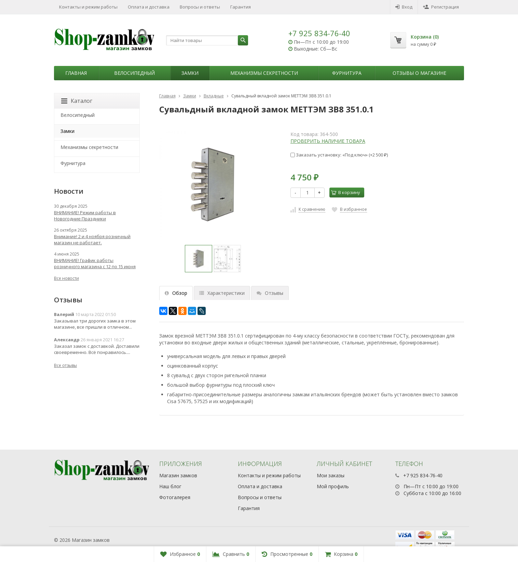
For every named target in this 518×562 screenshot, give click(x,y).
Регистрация (441, 7)
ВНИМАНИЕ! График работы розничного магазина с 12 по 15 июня (95, 263)
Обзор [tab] (176, 293)
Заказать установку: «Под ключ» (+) (339, 155)
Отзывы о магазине (419, 73)
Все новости (66, 278)
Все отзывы (65, 365)
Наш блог (170, 486)
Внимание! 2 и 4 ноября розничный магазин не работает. (92, 239)
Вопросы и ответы (200, 7)
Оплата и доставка (148, 7)
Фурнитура (347, 73)
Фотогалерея (174, 497)
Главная (76, 73)
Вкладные (214, 96)
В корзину (345, 192)
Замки (190, 73)
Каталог (76, 101)
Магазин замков (178, 475)
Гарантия (240, 7)
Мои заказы (330, 475)
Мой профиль (333, 486)
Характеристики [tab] (222, 293)
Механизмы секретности (264, 73)
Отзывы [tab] (270, 293)
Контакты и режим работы (88, 7)
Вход (403, 7)
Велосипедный (134, 73)
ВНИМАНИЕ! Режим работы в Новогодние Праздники (85, 215)
